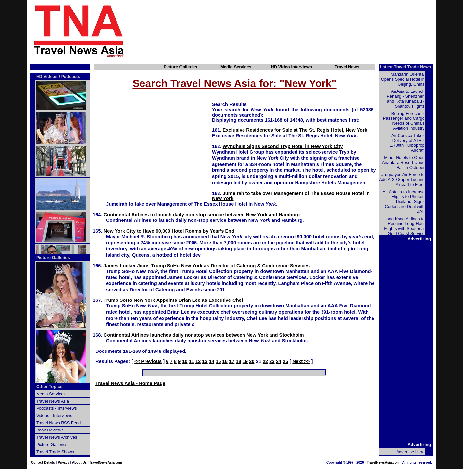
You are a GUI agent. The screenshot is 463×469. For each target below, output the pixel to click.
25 (285, 361)
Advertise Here (410, 451)
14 (211, 361)
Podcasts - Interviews (56, 408)
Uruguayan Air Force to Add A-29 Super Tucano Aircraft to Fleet (401, 179)
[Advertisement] (291, 30)
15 (218, 361)
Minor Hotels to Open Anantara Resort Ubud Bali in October (403, 162)
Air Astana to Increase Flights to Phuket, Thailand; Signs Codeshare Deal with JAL (403, 201)
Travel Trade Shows (55, 451)
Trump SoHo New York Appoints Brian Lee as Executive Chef (173, 300)
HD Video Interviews (291, 67)
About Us (79, 462)
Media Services (235, 67)
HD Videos (47, 76)
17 (231, 361)
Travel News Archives (56, 437)
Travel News (347, 67)
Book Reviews (49, 430)
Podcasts (70, 76)
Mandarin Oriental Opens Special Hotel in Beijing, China (402, 79)
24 (278, 361)
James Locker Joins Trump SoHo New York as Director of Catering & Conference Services (207, 265)
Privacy (63, 462)
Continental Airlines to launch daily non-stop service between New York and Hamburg (202, 214)
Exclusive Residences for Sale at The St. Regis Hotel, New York (295, 130)
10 (184, 361)
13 (204, 361)
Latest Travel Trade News (405, 67)
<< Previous (148, 361)
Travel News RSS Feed (58, 422)
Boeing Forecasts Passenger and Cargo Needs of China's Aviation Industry (403, 121)
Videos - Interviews (54, 415)
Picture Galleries (180, 67)
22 (265, 361)
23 (271, 361)
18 (238, 361)
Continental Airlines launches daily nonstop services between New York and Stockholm (204, 335)
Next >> (301, 361)
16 (225, 361)
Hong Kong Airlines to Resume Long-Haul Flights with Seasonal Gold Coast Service (403, 226)
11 (191, 361)
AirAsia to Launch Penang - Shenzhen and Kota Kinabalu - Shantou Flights (405, 99)
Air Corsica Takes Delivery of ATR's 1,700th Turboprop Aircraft (407, 143)
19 (245, 361)
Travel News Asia (52, 401)
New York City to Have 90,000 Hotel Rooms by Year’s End (169, 231)
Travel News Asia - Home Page (130, 383)
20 (251, 361)
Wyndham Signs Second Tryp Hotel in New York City (283, 146)
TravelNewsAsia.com (106, 462)
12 (198, 361)
